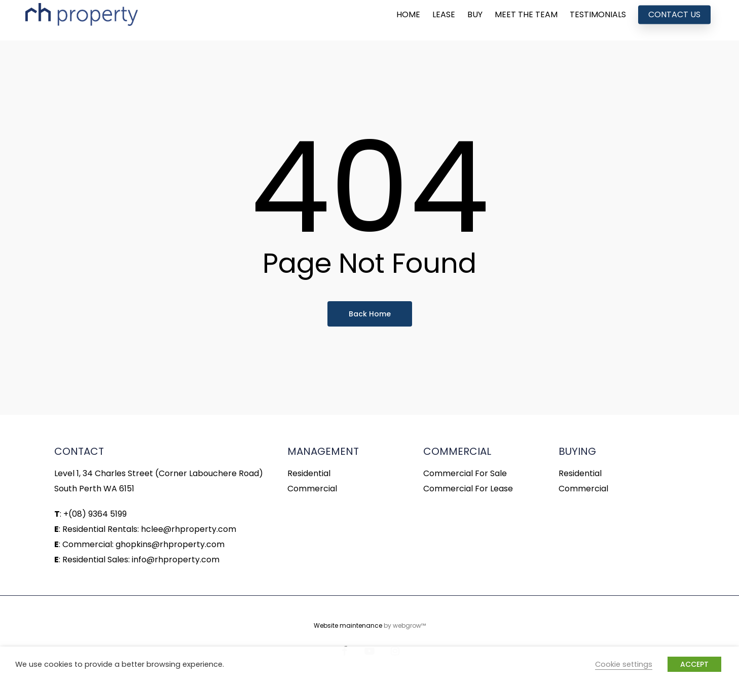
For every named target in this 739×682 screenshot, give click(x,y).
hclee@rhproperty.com (188, 529)
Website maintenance (348, 625)
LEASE (443, 20)
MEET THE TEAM (526, 20)
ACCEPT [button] (694, 664)
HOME (408, 20)
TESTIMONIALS (598, 20)
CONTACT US (674, 20)
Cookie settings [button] (623, 664)
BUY (475, 20)
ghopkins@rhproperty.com (170, 544)
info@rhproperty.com (175, 559)
